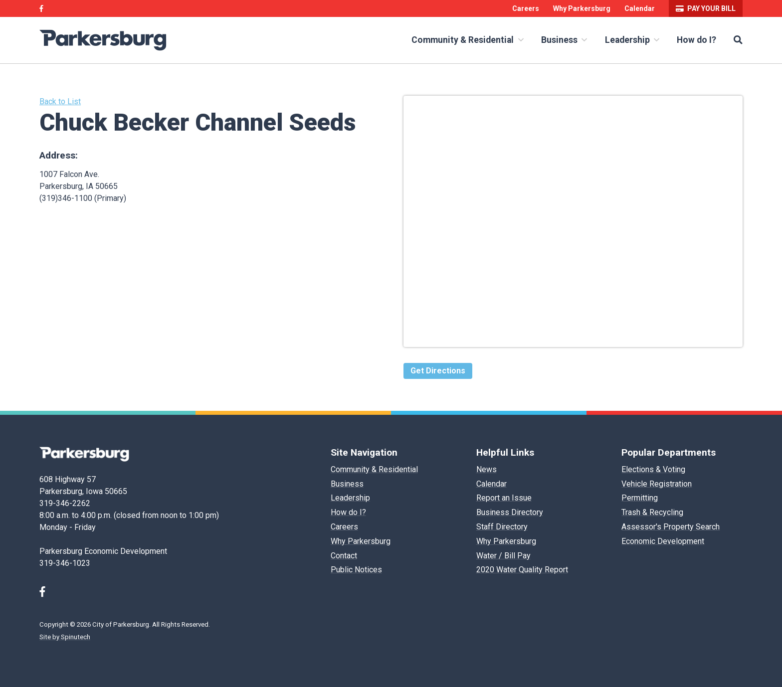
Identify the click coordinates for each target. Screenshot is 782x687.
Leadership (632, 40)
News (486, 469)
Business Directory (509, 512)
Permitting (639, 498)
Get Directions (437, 370)
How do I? (696, 40)
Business (564, 40)
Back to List (60, 101)
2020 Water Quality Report (522, 569)
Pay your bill (706, 8)
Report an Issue (504, 498)
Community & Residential (467, 40)
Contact (344, 555)
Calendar (639, 8)
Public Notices (356, 569)
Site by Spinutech (64, 637)
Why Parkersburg (581, 8)
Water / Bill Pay (503, 555)
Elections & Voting (653, 469)
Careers (525, 8)
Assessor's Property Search (670, 526)
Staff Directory (502, 526)
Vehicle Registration (656, 484)
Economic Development (662, 541)
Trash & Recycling (652, 512)
